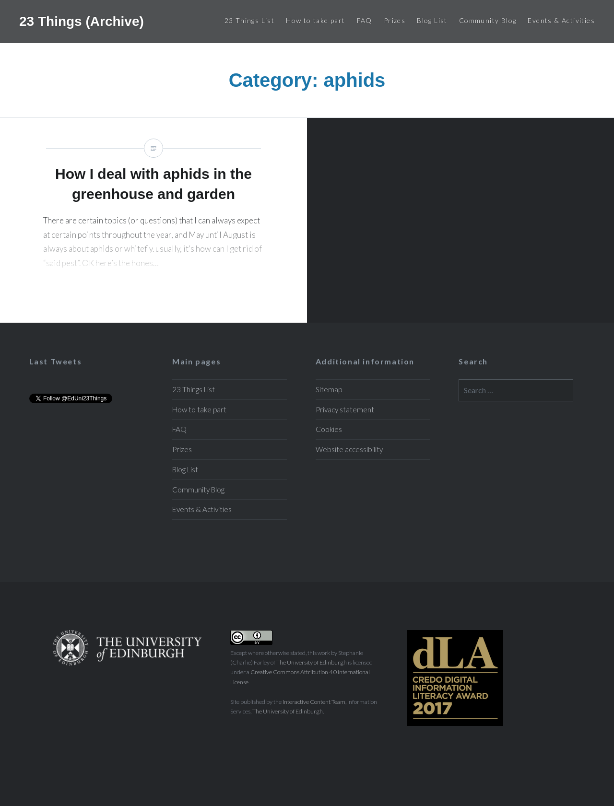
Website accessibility (349, 449)
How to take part (315, 20)
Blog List (432, 20)
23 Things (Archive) (81, 21)
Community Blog (488, 20)
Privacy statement (345, 409)
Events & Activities (561, 20)
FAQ (364, 20)
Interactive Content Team (314, 701)
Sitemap (329, 389)
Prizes (394, 20)
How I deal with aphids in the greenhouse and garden (153, 220)
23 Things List (249, 20)
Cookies (329, 429)
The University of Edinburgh (311, 662)
